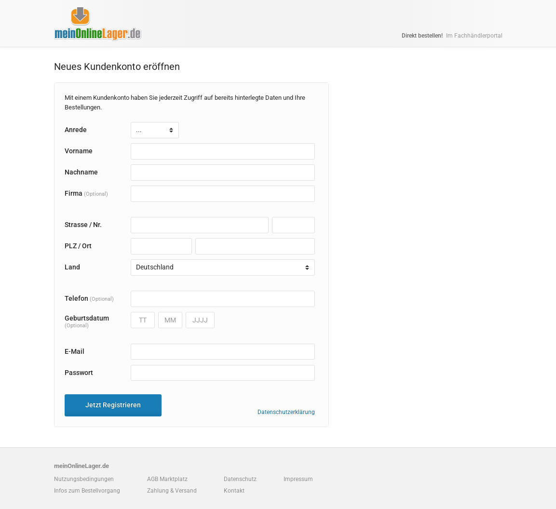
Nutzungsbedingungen (84, 479)
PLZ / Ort (78, 246)
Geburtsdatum (87, 321)
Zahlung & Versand (172, 490)
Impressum (298, 479)
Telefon (89, 298)
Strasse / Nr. (83, 224)
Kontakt (234, 490)
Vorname (79, 151)
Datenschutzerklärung (286, 412)
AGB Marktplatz (167, 479)
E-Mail (74, 351)
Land (72, 267)
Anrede (76, 130)
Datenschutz (240, 479)
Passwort (79, 372)
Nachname (81, 172)
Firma (86, 193)
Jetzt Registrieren (113, 405)
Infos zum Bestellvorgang (87, 490)
